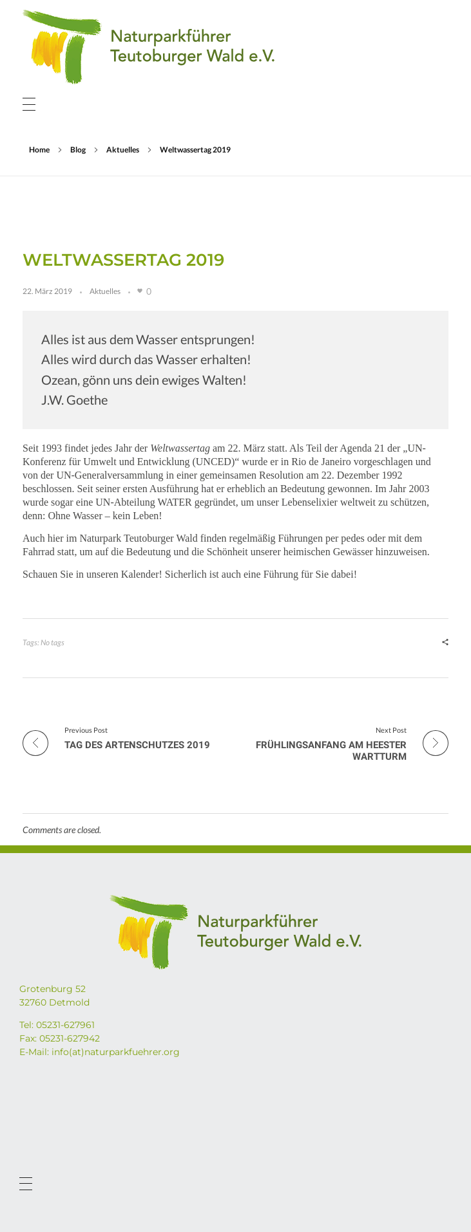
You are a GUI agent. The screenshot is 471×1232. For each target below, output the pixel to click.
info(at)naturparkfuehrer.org (116, 1052)
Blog (78, 149)
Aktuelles (122, 149)
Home (39, 149)
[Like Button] (140, 291)
